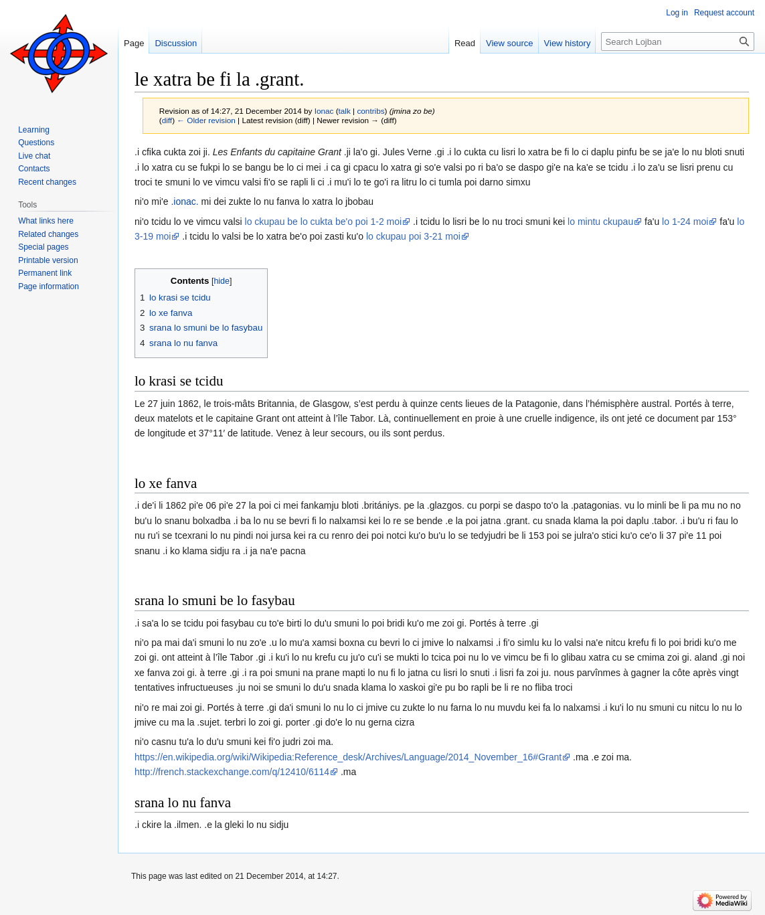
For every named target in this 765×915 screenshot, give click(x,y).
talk (345, 110)
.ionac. (184, 201)
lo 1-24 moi (685, 221)
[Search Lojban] (677, 41)
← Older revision (206, 120)
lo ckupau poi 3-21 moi (413, 236)
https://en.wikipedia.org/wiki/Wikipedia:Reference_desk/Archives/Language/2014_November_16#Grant (348, 757)
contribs (370, 110)
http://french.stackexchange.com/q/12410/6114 (232, 771)
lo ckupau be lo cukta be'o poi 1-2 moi (323, 221)
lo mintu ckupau (600, 221)
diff (167, 120)
